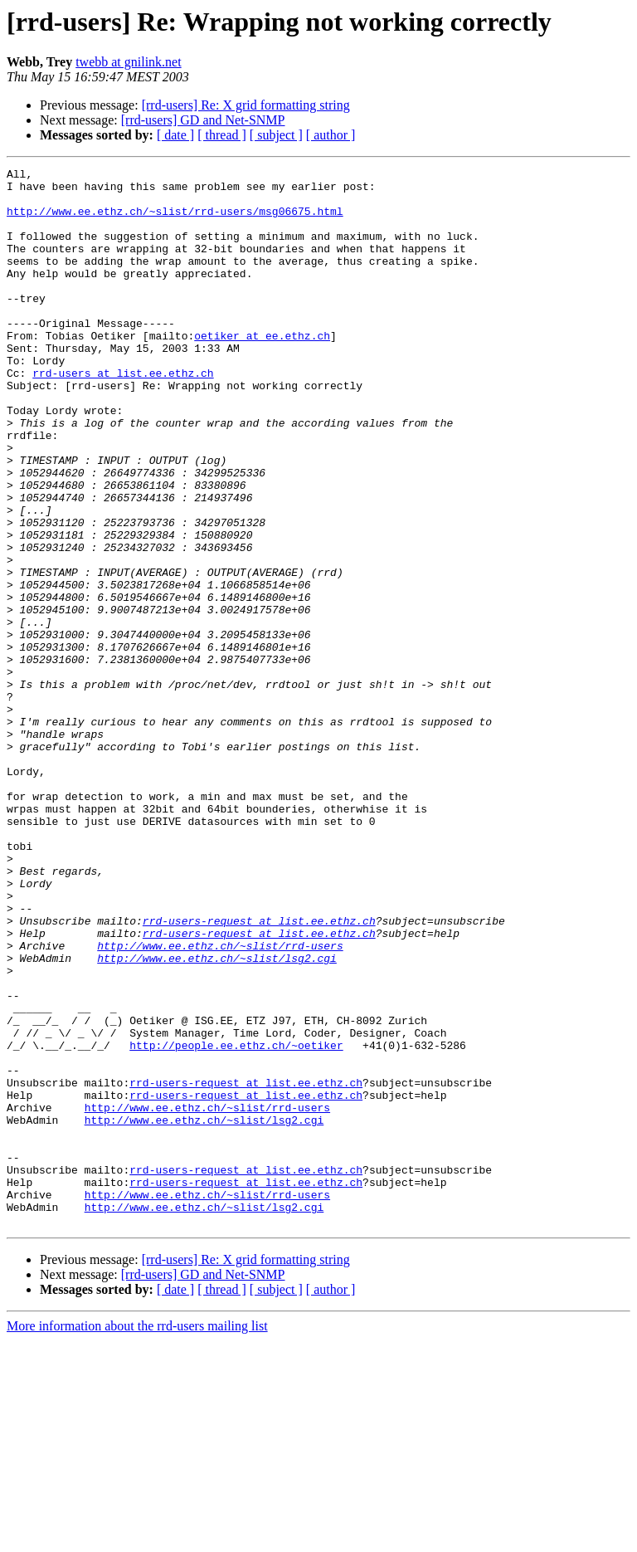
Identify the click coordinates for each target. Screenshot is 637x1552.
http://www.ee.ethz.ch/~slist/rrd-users (220, 1102)
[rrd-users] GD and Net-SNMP (203, 120)
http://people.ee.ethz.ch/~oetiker (236, 1221)
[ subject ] (276, 135)
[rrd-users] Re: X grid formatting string (246, 105)
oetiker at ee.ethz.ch (262, 370)
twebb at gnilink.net (128, 62)
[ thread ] (221, 135)
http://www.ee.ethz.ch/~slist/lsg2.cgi (217, 1117)
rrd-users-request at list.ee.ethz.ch (259, 1072)
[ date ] (175, 135)
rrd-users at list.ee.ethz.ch (122, 415)
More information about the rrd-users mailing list (137, 1537)
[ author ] (331, 135)
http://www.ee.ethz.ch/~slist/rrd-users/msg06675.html (175, 220)
